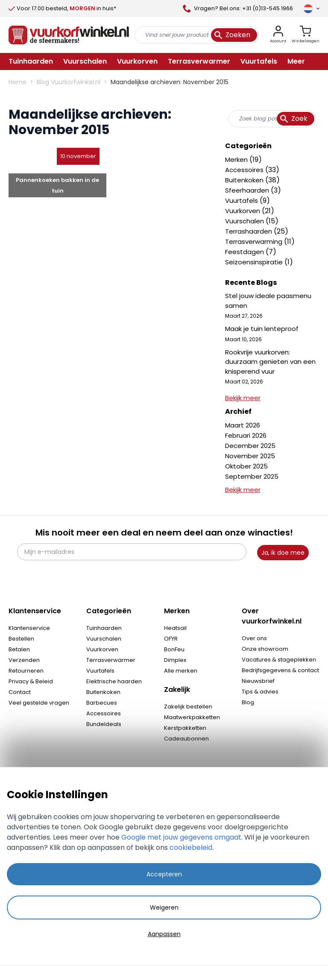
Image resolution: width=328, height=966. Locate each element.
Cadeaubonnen (186, 739)
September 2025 (251, 476)
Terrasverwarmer (110, 660)
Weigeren (164, 907)
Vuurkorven (243, 210)
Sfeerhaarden (248, 190)
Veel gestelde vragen (39, 703)
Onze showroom (265, 649)
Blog (248, 702)
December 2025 (250, 445)
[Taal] (311, 8)
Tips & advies (260, 692)
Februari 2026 (245, 435)
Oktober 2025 (246, 466)
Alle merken (180, 671)
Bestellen (21, 639)
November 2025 (250, 455)
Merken (237, 159)
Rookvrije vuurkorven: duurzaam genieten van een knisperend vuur (270, 362)
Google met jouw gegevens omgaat (181, 837)
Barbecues (101, 703)
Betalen (19, 649)
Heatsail (175, 628)
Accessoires (245, 169)
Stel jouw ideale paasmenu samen (268, 300)
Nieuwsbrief (258, 681)
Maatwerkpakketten (192, 717)
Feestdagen (245, 251)
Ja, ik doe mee (283, 552)
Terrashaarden (249, 231)
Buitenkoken (245, 180)
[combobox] (272, 118)
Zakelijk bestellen (188, 707)
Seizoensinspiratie (254, 262)
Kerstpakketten (185, 728)
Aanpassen (164, 934)
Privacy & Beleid (31, 681)
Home (17, 82)
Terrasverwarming (254, 241)
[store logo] (69, 35)
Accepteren (164, 874)
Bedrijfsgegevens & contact (280, 670)
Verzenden (24, 660)
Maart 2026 (242, 425)
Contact (20, 692)
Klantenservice (29, 628)
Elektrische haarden (114, 681)
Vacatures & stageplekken (279, 660)
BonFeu (174, 649)
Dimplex (175, 660)
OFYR (171, 639)
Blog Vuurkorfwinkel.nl (68, 82)
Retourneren (26, 671)
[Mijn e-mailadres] (131, 551)
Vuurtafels (242, 200)
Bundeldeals (103, 724)
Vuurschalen (245, 221)
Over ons (254, 638)
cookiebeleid (191, 847)
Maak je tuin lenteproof (262, 328)
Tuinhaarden (104, 628)
